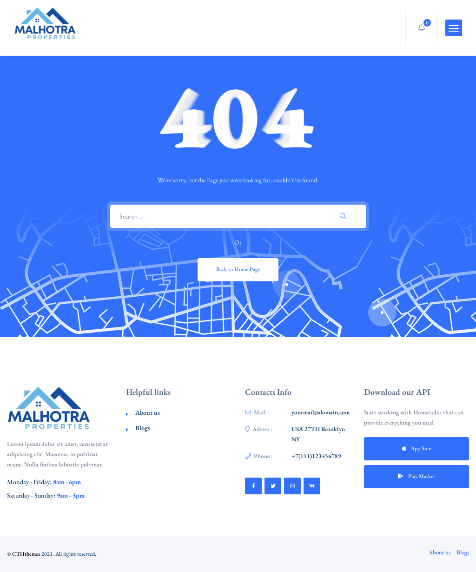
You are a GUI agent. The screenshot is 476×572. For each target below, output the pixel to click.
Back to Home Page (238, 269)
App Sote (416, 448)
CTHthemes (26, 554)
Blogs (142, 428)
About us (147, 412)
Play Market (416, 476)
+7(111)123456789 (316, 456)
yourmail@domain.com (320, 412)
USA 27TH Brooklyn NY (318, 434)
